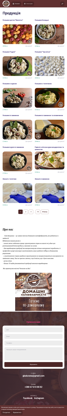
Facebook (27, 398)
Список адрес (29, 4)
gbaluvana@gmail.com (33, 376)
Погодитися (6, 412)
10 (38, 212)
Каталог (16, 4)
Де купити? (28, 46)
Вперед (44, 212)
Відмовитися (17, 412)
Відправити (33, 364)
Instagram (39, 398)
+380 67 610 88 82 (33, 387)
